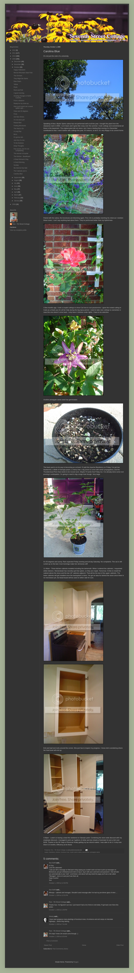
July (15, 183)
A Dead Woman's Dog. (21, 159)
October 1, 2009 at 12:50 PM (58, 883)
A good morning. (19, 93)
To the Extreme (19, 143)
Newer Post (48, 945)
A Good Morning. (19, 162)
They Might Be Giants (21, 78)
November (17, 64)
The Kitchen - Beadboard (22, 156)
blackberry (52, 852)
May (15, 189)
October (17, 67)
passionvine (85, 852)
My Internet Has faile (20, 168)
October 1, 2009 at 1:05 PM (58, 910)
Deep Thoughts (19, 146)
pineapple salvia (95, 852)
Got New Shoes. (19, 117)
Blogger (75, 962)
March (16, 195)
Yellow (16, 84)
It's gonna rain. (18, 137)
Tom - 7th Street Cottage (57, 902)
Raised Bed (17, 123)
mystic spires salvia (76, 852)
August (16, 180)
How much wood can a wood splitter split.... (23, 107)
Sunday (16, 165)
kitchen (58, 852)
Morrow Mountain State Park (23, 73)
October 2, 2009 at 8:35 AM (58, 936)
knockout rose (65, 852)
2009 (14, 59)
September (18, 177)
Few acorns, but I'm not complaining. (21, 149)
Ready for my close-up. (21, 103)
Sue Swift (52, 863)
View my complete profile (18, 230)
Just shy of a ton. (19, 140)
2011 (14, 53)
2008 (14, 204)
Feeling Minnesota (20, 126)
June (16, 186)
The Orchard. (18, 76)
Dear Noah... (18, 81)
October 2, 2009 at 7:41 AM (58, 924)
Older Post (119, 945)
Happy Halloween (19, 70)
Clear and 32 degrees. (21, 111)
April (15, 192)
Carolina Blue (18, 174)
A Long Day (17, 131)
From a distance (19, 100)
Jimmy (51, 916)
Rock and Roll (18, 90)
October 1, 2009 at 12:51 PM (58, 895)
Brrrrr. (15, 134)
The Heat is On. (19, 128)
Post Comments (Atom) (60, 949)
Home (84, 945)
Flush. (16, 87)
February (17, 198)
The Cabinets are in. (20, 171)
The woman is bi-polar (21, 153)
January (17, 201)
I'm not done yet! (19, 120)
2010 (14, 56)
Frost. (15, 114)
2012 (14, 50)
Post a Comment (52, 941)
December (17, 61)
